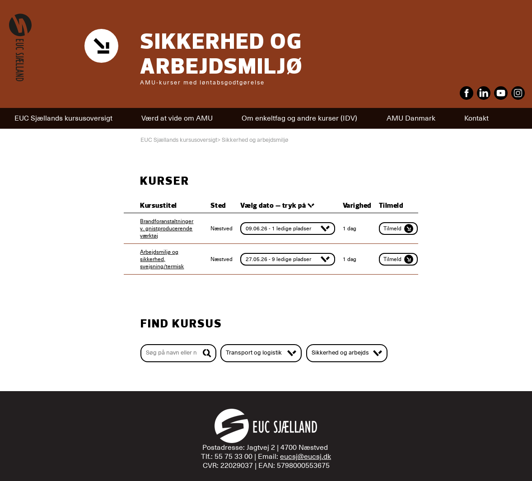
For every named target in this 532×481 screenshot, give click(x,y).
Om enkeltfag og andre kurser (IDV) (299, 118)
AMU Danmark (411, 118)
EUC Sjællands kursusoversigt (63, 118)
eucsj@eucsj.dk (305, 456)
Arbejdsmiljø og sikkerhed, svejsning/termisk (162, 259)
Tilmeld (398, 228)
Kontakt (476, 118)
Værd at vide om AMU (177, 118)
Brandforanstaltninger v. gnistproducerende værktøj (166, 228)
